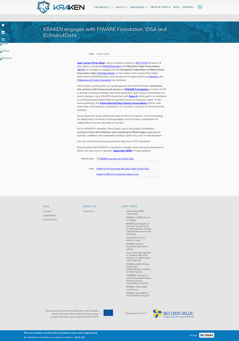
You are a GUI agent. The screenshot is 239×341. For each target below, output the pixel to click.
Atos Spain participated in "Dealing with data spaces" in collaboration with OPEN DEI (138, 256)
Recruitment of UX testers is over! (135, 239)
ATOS (144, 62)
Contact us (88, 211)
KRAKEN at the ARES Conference (136, 288)
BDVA (81, 69)
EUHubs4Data (106, 73)
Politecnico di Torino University (94, 80)
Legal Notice (49, 215)
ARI (138, 62)
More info (80, 337)
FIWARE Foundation (137, 89)
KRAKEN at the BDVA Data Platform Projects (138, 294)
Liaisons (187, 12)
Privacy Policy (50, 219)
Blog (176, 12)
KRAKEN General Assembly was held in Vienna (137, 246)
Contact (198, 12)
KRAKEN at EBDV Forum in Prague (138, 218)
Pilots (120, 12)
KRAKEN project (112, 66)
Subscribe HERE (122, 150)
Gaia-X (133, 96)
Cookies (47, 211)
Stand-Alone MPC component (135, 212)
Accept (193, 335)
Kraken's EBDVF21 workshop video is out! (118, 174)
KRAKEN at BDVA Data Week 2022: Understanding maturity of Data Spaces (138, 268)
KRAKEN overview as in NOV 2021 (117, 158)
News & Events (161, 12)
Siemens (153, 76)
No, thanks (206, 335)
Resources (138, 12)
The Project (102, 12)
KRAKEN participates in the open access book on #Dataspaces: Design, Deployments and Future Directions (139, 228)
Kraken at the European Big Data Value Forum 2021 (123, 168)
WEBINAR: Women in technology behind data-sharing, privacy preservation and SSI (138, 279)
